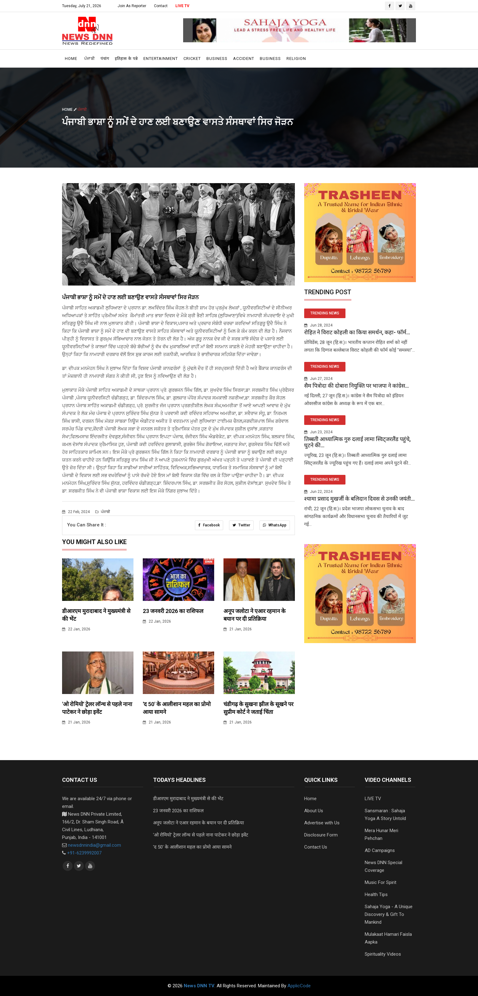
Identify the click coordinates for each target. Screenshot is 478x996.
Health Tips (376, 894)
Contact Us (315, 847)
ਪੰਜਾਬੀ (89, 58)
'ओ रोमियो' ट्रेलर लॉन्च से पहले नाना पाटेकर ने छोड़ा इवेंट (200, 835)
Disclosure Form (321, 835)
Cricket (192, 58)
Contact (161, 6)
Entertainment (160, 58)
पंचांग (105, 58)
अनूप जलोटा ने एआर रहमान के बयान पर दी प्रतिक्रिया (198, 823)
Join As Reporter (132, 6)
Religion (296, 58)
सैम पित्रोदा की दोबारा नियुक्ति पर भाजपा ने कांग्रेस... (356, 385)
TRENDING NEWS (324, 313)
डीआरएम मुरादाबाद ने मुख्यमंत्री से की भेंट (188, 798)
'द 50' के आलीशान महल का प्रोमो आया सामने (192, 847)
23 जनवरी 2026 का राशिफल (173, 611)
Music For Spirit (380, 882)
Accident (243, 58)
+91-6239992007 (84, 853)
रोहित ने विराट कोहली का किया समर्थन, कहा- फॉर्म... (357, 332)
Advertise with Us (322, 823)
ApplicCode (299, 986)
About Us (313, 810)
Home (71, 58)
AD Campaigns (380, 850)
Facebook (209, 525)
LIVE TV (182, 6)
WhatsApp (274, 525)
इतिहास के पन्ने (126, 58)
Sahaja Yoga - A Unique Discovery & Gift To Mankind (389, 914)
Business (217, 58)
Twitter (241, 525)
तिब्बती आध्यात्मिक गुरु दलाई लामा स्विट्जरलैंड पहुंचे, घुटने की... (357, 442)
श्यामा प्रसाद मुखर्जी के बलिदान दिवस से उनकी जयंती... (359, 498)
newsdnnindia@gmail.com (94, 845)
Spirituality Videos (383, 954)
